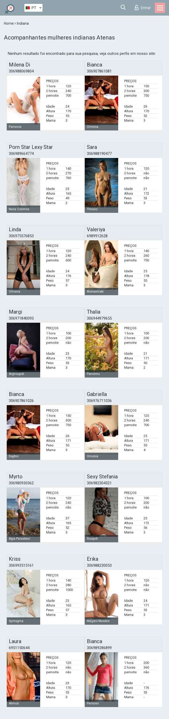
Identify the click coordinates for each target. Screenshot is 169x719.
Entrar (143, 7)
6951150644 (19, 647)
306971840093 (21, 318)
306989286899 (99, 647)
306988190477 (99, 153)
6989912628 (97, 236)
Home (9, 23)
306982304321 (99, 483)
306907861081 (99, 71)
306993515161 (21, 565)
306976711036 (99, 400)
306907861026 (21, 400)
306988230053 (99, 565)
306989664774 (21, 153)
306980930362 (21, 483)
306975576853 (21, 236)
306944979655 (99, 318)
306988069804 (21, 71)
